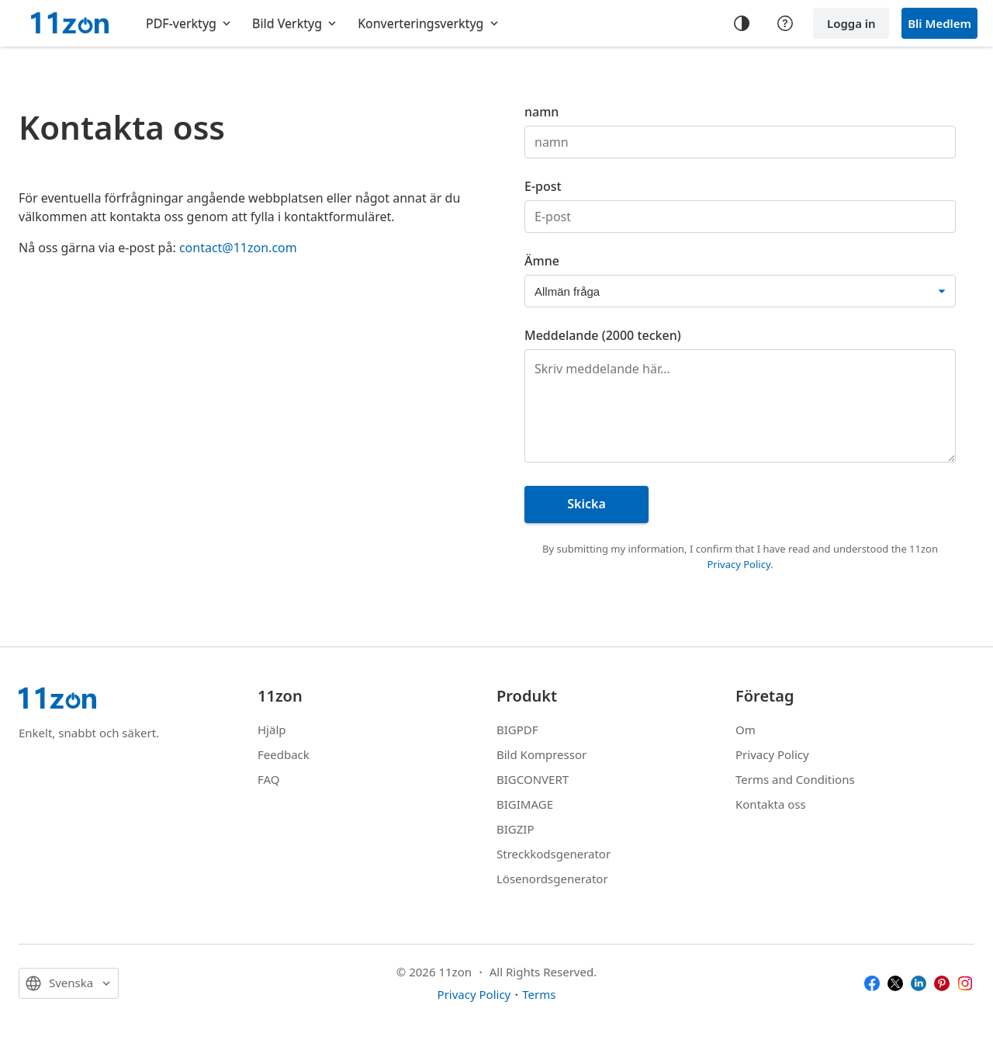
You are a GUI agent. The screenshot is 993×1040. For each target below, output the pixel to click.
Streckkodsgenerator (553, 853)
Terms (538, 994)
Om (745, 729)
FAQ (269, 779)
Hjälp (272, 729)
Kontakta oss (770, 804)
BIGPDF (517, 729)
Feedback (284, 754)
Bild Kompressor (541, 754)
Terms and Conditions (795, 779)
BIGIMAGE (524, 804)
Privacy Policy (738, 564)
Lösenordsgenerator (552, 878)
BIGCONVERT (532, 779)
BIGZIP (515, 829)
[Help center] (785, 23)
